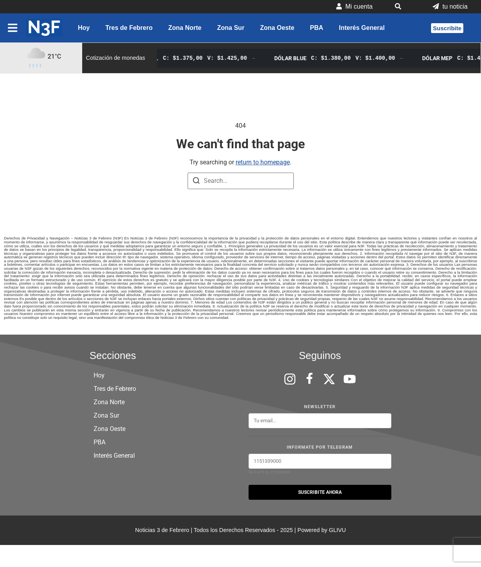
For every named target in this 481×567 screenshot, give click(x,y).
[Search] (196, 181)
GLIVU (337, 530)
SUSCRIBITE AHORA (320, 492)
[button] (402, 6)
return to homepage (263, 162)
